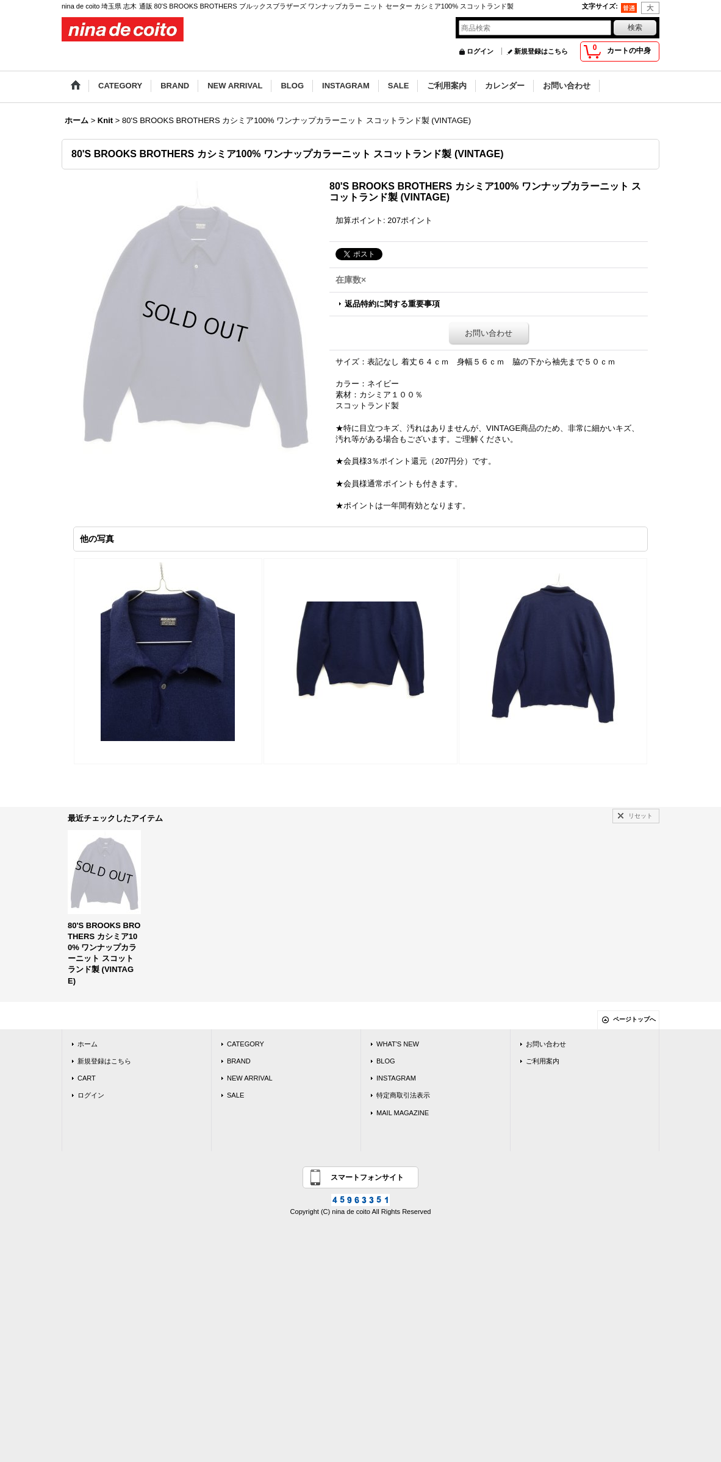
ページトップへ (634, 1019)
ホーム (87, 1044)
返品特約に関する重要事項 (392, 303)
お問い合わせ (488, 333)
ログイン (480, 51)
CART (86, 1078)
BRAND (239, 1061)
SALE (235, 1095)
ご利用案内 (542, 1061)
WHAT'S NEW (397, 1044)
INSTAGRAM (396, 1078)
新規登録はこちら (541, 51)
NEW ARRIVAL (250, 1078)
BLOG (385, 1061)
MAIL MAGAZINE (402, 1112)
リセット (640, 815)
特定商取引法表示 (403, 1095)
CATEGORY (245, 1044)
